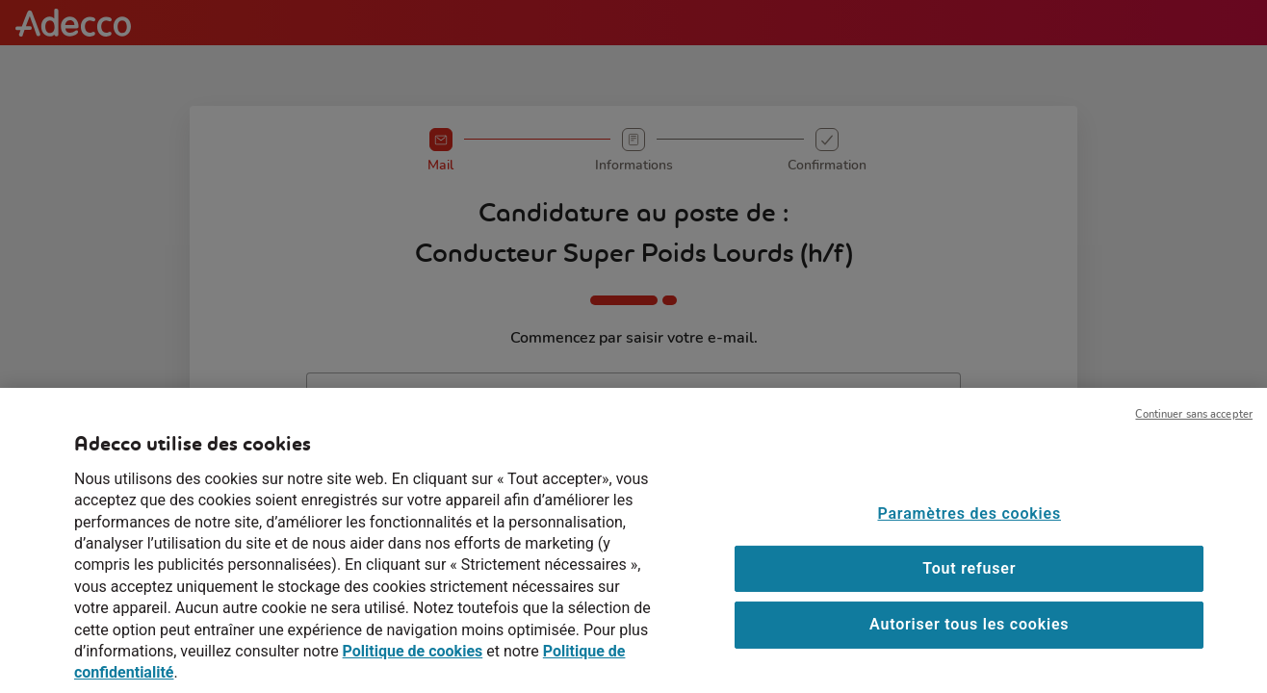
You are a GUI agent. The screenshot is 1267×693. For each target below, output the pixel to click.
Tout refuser (969, 581)
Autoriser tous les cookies (969, 638)
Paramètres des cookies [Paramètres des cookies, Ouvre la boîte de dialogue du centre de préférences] (968, 526)
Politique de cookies (413, 664)
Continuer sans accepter (1194, 427)
